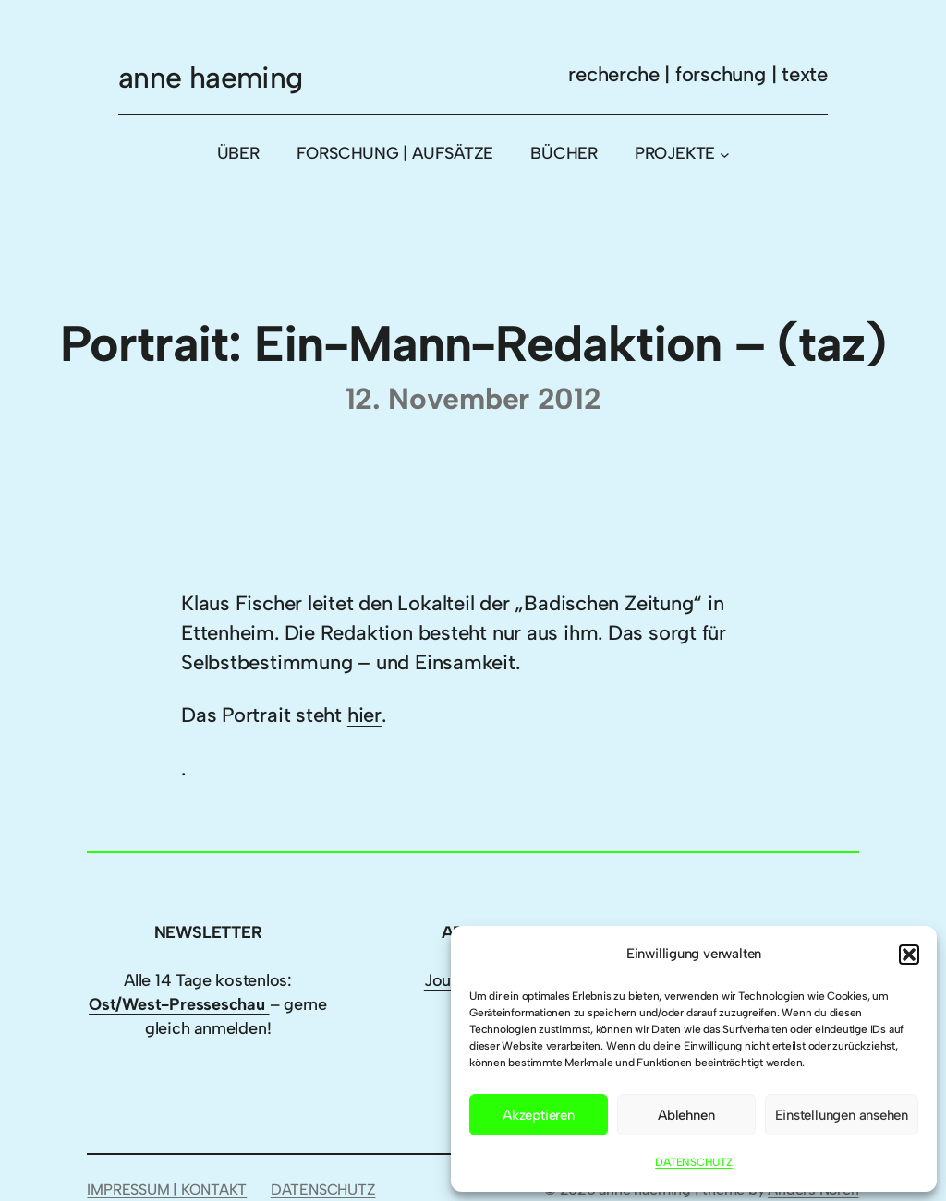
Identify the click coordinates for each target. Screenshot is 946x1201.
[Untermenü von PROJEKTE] (725, 154)
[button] (909, 954)
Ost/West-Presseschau (179, 1004)
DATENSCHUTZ (694, 1162)
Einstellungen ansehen (841, 1115)
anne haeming (210, 77)
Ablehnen (686, 1115)
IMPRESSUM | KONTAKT (167, 1189)
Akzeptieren (539, 1115)
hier (364, 715)
